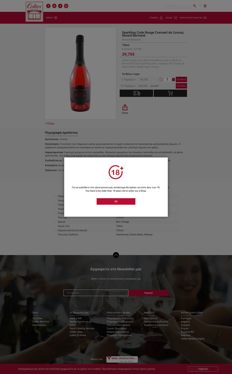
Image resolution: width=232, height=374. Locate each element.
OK (116, 201)
